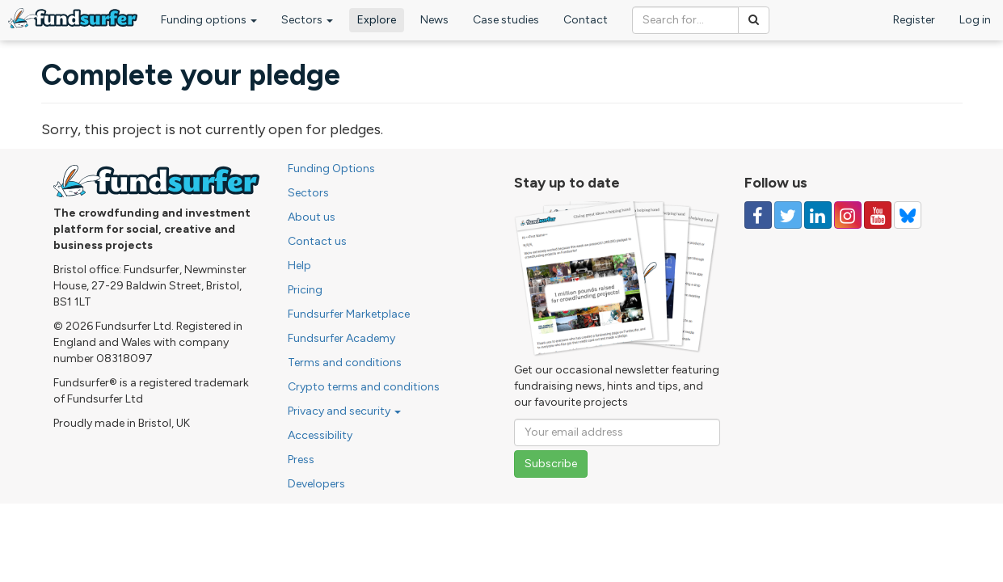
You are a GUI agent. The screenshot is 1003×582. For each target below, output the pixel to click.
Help (299, 265)
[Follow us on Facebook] (758, 215)
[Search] (753, 20)
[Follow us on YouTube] (877, 215)
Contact (585, 20)
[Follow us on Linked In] (818, 215)
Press (301, 459)
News (434, 20)
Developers (316, 484)
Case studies (506, 20)
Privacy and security (344, 411)
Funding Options (331, 168)
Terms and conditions (345, 362)
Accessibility (320, 435)
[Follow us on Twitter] (788, 215)
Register (914, 20)
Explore (376, 20)
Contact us (317, 241)
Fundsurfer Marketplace (349, 314)
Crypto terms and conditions (364, 387)
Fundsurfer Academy (341, 338)
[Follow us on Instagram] (848, 215)
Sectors (307, 20)
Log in (975, 20)
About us (311, 217)
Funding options (209, 20)
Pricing (305, 290)
